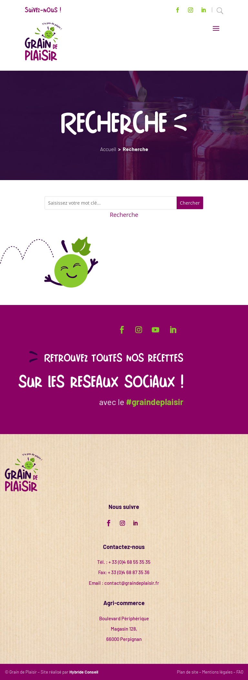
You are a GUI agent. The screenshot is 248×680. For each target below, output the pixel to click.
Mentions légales (217, 672)
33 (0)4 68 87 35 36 (130, 572)
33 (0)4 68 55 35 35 (131, 562)
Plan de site (187, 672)
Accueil (108, 149)
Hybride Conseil (83, 672)
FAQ (239, 672)
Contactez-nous (124, 546)
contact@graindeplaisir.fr (131, 583)
